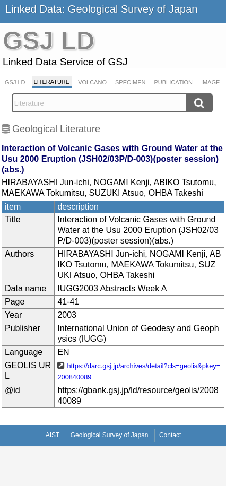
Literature (52, 82)
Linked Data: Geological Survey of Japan (101, 9)
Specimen (130, 82)
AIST (53, 435)
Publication (173, 82)
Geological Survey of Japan (110, 435)
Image (210, 82)
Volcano (92, 82)
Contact (170, 435)
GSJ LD (15, 82)
